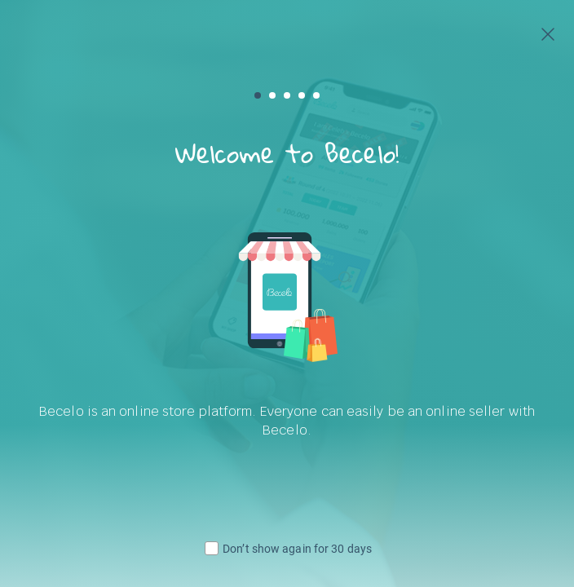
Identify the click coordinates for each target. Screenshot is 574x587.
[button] (257, 95)
